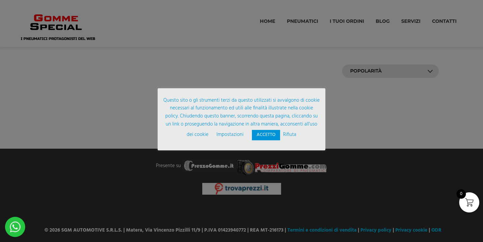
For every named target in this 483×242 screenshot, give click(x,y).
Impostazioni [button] (230, 135)
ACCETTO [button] (266, 135)
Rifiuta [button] (289, 135)
